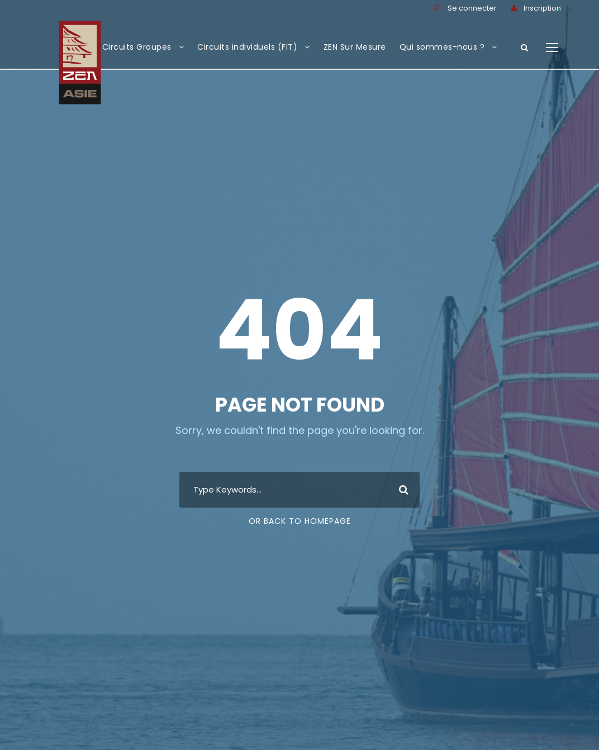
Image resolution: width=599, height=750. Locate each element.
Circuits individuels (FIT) (247, 46)
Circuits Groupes (137, 46)
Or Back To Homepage (300, 521)
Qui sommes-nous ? (442, 46)
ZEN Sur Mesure (355, 46)
